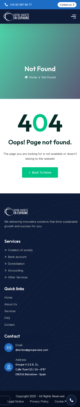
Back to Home (40, 172)
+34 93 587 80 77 (21, 4)
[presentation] (5, 400)
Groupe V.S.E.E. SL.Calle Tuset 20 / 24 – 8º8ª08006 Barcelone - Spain (30, 369)
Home (31, 77)
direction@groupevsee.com (31, 350)
